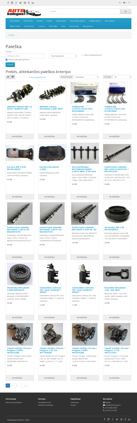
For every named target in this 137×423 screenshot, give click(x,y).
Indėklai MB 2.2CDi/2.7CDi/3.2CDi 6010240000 (82, 108)
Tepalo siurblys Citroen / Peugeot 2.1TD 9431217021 (116, 350)
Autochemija (74, 26)
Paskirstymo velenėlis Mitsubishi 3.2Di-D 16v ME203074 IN (18, 229)
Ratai (63, 26)
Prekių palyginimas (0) (37, 77)
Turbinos (41, 26)
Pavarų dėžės (29, 26)
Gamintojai (75, 402)
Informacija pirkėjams (14, 402)
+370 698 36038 (111, 408)
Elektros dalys (15, 26)
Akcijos (73, 405)
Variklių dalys (61, 21)
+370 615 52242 (111, 410)
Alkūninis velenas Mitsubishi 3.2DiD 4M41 (51, 107)
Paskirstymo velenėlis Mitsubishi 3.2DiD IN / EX (84, 228)
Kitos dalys (53, 26)
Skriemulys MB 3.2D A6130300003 (114, 228)
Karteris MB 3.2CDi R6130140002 (16, 168)
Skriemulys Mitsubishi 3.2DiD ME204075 (18, 288)
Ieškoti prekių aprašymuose (17, 59)
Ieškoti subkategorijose (91, 55)
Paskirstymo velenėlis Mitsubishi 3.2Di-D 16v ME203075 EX (51, 229)
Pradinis (11, 35)
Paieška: (9, 52)
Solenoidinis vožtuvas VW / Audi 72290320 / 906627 (50, 289)
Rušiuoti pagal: (66, 77)
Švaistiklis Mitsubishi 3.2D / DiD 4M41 (114, 288)
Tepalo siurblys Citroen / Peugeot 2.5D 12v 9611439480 (52, 350)
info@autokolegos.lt (113, 405)
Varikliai (40, 21)
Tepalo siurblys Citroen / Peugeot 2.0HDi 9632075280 (19, 350)
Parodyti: (107, 77)
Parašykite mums (44, 402)
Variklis (49, 21)
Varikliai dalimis (95, 21)
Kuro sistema (110, 21)
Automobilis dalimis (77, 21)
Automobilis (28, 21)
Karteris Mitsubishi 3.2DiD (49, 168)
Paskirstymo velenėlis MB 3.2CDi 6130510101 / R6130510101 (116, 169)
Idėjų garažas (88, 26)
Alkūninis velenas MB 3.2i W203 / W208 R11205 (19, 107)
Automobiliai (15, 21)
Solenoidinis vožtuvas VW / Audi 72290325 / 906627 (83, 289)
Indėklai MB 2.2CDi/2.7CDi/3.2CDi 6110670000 (114, 108)
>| (25, 385)
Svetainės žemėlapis (45, 405)
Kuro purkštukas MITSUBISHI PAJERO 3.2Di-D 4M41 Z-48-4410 (84, 169)
